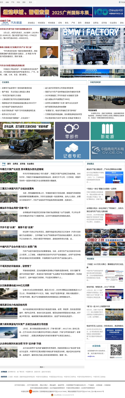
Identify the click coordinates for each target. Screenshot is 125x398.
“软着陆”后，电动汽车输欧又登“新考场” (60, 111)
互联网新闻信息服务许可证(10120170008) (53, 391)
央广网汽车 (20, 372)
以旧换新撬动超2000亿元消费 (14, 285)
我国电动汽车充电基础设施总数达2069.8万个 (19, 103)
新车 (80, 23)
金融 (7, 2)
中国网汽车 (29, 372)
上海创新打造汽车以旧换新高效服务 (16, 99)
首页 (1, 2)
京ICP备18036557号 (97, 391)
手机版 (122, 2)
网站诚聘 (53, 385)
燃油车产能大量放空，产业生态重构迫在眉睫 (104, 169)
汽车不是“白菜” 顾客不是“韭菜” (17, 227)
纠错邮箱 (107, 385)
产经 (12, 2)
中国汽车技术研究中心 (84, 377)
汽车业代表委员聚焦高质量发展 (12, 65)
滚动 (122, 23)
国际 (24, 2)
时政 (18, 2)
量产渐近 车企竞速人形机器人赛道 (16, 92)
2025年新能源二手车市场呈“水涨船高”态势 (61, 95)
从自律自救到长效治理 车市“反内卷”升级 (20, 343)
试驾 (60, 23)
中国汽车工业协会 (99, 377)
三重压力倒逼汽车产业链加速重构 (17, 188)
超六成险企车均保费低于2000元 (57, 99)
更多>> (42, 367)
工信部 (10, 377)
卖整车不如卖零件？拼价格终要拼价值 (17, 88)
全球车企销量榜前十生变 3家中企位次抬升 (61, 103)
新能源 (87, 23)
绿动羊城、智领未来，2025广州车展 (101, 287)
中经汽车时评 (95, 82)
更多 (30, 2)
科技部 (16, 377)
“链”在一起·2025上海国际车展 (98, 306)
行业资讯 (5, 82)
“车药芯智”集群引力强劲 (11, 95)
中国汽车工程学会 (70, 377)
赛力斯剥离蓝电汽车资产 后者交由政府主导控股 (24, 324)
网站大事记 (44, 385)
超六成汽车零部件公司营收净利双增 (59, 88)
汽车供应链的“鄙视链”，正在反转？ (16, 118)
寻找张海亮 (92, 110)
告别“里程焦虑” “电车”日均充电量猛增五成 (18, 111)
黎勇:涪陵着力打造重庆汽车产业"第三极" (16, 47)
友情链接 (99, 385)
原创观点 (31, 23)
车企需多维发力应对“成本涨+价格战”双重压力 (63, 118)
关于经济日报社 (19, 385)
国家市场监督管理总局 (27, 377)
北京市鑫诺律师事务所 (57, 388)
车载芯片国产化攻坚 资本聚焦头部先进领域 (21, 169)
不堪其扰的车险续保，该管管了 (16, 266)
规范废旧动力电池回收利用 (13, 305)
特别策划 (41, 23)
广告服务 (91, 385)
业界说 (95, 23)
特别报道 (51, 23)
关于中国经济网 (32, 385)
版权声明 (61, 385)
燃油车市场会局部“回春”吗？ (14, 208)
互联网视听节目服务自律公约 (76, 385)
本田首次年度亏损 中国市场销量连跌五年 (16, 29)
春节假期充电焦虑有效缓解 (55, 107)
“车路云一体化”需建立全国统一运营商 (101, 189)
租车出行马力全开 (9, 114)
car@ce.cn (91, 356)
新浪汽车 (37, 372)
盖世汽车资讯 (46, 372)
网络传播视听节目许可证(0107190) (79, 391)
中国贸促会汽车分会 (56, 377)
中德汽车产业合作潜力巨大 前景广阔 (18, 247)
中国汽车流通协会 (42, 377)
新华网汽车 (12, 372)
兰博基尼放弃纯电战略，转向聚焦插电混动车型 (63, 114)
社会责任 (113, 23)
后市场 (104, 23)
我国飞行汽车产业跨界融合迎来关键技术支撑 (62, 92)
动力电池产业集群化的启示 (12, 107)
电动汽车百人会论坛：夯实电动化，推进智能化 (105, 326)
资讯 (66, 23)
